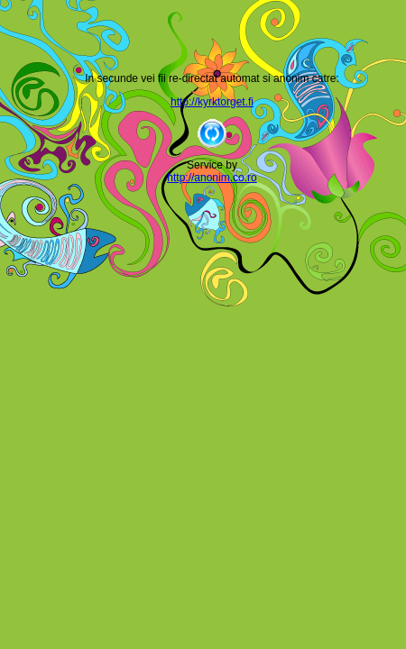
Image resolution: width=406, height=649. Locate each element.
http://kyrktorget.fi (212, 102)
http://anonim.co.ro (211, 177)
